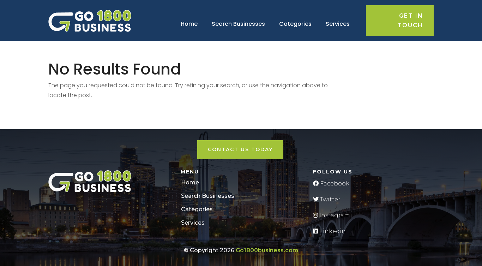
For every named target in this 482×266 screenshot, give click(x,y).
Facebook (331, 183)
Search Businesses (238, 24)
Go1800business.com (267, 250)
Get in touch (410, 20)
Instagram (331, 215)
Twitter (327, 199)
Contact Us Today (240, 149)
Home (189, 24)
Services (338, 24)
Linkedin (329, 231)
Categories (295, 24)
